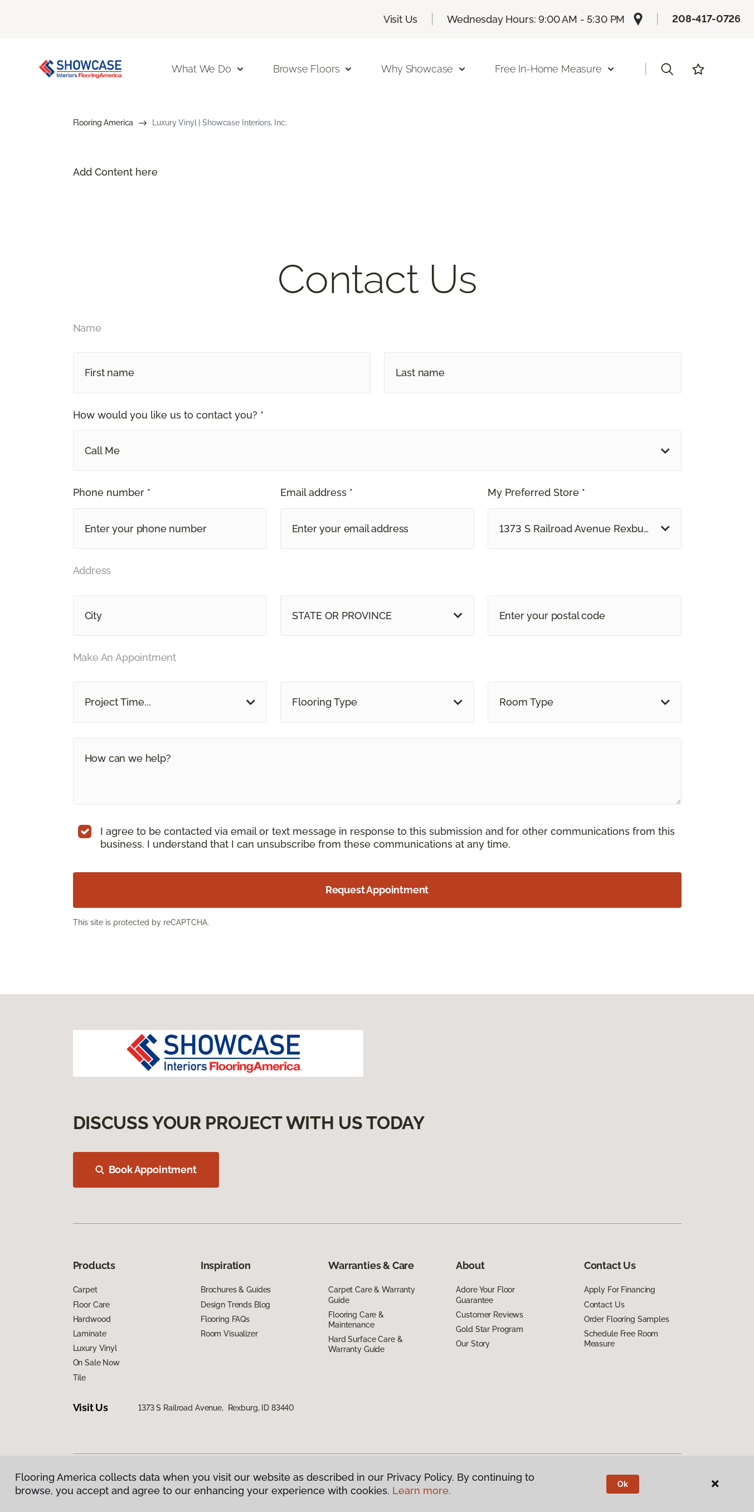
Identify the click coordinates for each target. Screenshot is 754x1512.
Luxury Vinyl (95, 1348)
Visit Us (400, 19)
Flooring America (103, 122)
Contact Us (604, 1304)
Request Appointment (377, 890)
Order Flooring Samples (626, 1319)
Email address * (316, 492)
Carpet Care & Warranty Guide (371, 1294)
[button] (667, 69)
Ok (622, 1484)
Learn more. (421, 1490)
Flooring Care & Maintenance (356, 1319)
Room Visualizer (229, 1333)
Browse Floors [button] (313, 69)
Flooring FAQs (225, 1319)
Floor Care (91, 1304)
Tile (79, 1377)
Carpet (85, 1289)
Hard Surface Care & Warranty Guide (365, 1344)
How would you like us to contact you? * (168, 415)
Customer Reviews (489, 1314)
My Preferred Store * (536, 492)
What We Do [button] (208, 69)
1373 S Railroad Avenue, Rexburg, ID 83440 (216, 1407)
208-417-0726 (706, 19)
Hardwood (92, 1319)
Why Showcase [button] (423, 69)
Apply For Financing (619, 1289)
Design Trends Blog (235, 1304)
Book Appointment (146, 1169)
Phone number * (111, 492)
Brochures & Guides (236, 1289)
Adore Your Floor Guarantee (485, 1294)
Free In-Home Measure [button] (555, 69)
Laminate (89, 1333)
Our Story (473, 1343)
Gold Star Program (489, 1329)
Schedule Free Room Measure (621, 1338)
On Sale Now (96, 1362)
